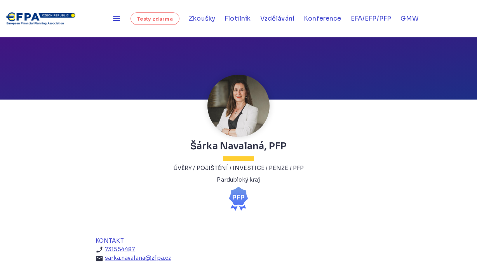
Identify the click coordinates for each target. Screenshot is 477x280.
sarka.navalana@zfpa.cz (138, 257)
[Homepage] (43, 18)
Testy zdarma (155, 19)
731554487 (120, 249)
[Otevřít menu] (116, 18)
